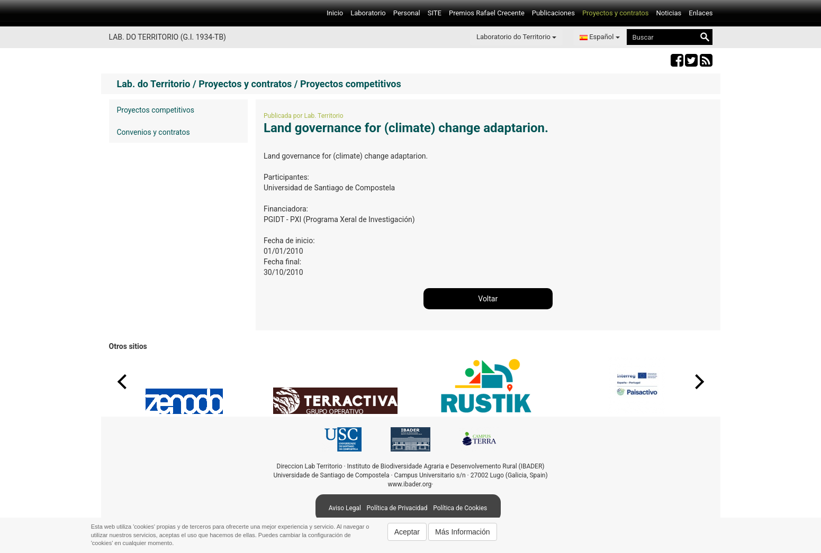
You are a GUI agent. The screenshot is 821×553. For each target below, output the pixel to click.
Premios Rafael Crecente (487, 13)
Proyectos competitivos (155, 110)
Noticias (668, 13)
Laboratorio (368, 13)
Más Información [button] (462, 532)
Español (600, 37)
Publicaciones (553, 13)
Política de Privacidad (397, 508)
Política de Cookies (460, 508)
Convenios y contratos (153, 132)
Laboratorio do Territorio (516, 37)
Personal (406, 13)
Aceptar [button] (407, 532)
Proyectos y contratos (615, 13)
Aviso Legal (345, 508)
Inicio (335, 13)
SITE (434, 13)
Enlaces (700, 13)
